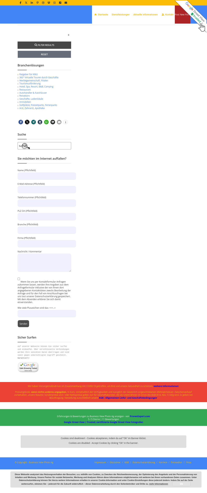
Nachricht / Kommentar (44, 280)
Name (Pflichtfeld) (44, 197)
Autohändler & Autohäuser (33, 116)
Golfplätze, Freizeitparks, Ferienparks (38, 128)
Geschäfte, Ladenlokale (31, 122)
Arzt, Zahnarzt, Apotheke (32, 131)
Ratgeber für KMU (28, 97)
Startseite (101, 14)
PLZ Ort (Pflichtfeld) (44, 237)
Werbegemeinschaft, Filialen (33, 104)
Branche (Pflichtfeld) (44, 251)
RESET (44, 78)
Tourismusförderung (29, 107)
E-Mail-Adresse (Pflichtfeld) (44, 210)
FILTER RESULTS (44, 68)
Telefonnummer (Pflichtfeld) (44, 224)
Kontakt (167, 14)
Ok (181, 484)
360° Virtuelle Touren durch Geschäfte (38, 101)
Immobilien (25, 125)
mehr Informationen (158, 484)
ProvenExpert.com (140, 439)
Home (164, 28)
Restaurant (25, 113)
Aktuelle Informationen (145, 14)
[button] (20, 145)
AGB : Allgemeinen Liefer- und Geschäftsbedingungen (128, 421)
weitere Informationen (166, 409)
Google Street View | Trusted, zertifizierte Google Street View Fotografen (103, 445)
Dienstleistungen (121, 14)
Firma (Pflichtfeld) (44, 264)
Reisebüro (24, 119)
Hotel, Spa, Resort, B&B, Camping (36, 110)
